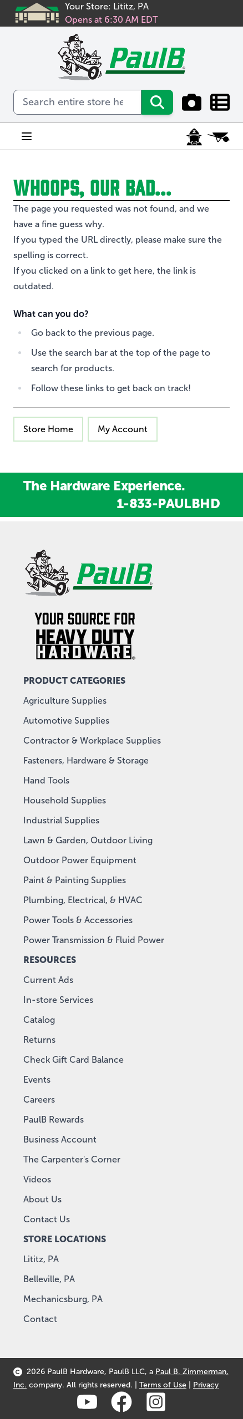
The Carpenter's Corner (71, 1159)
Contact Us (46, 1219)
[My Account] (194, 137)
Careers (39, 1099)
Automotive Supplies (66, 720)
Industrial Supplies (61, 820)
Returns (39, 1039)
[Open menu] (26, 136)
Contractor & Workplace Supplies (92, 740)
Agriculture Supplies (65, 700)
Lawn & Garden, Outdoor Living (88, 840)
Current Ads (48, 980)
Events (36, 1079)
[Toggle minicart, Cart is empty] (218, 137)
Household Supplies (64, 800)
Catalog (39, 1020)
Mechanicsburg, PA (63, 1299)
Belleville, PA (49, 1279)
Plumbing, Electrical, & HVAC (83, 900)
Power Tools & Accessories (78, 920)
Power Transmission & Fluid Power (93, 940)
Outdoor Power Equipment (79, 860)
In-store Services (58, 1000)
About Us (42, 1199)
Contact (40, 1319)
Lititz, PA (41, 1259)
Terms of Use (162, 1385)
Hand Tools (46, 780)
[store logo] (121, 57)
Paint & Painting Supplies (74, 880)
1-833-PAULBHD (168, 503)
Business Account (60, 1139)
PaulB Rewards (53, 1119)
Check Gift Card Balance (73, 1059)
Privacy (206, 1385)
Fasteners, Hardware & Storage (86, 760)
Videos (37, 1179)
